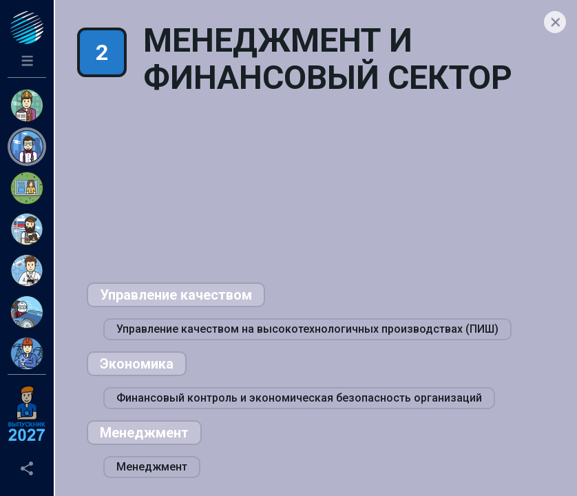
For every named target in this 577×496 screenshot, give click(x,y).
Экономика (137, 363)
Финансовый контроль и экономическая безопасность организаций (299, 397)
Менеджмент (144, 432)
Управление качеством (176, 295)
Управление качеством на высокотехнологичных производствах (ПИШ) (307, 328)
